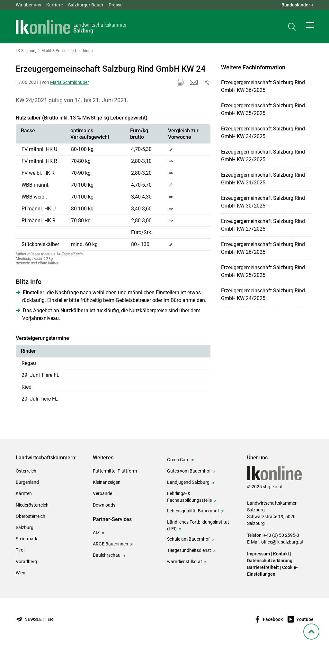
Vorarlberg (26, 561)
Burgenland (27, 482)
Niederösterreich (32, 505)
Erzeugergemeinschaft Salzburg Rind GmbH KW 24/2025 (263, 294)
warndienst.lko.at (184, 561)
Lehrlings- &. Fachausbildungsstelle (189, 497)
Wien (20, 572)
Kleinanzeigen (106, 482)
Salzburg (24, 527)
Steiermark (26, 538)
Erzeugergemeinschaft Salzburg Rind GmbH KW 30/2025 (263, 202)
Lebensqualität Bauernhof (193, 510)
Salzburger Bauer (85, 4)
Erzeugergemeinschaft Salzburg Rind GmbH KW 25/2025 (263, 271)
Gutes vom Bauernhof (189, 470)
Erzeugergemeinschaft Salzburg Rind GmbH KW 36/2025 (263, 86)
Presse (116, 4)
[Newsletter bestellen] (34, 619)
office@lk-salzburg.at (282, 541)
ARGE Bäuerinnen (110, 543)
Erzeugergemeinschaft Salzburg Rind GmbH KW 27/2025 (263, 225)
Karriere (54, 4)
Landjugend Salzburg (188, 482)
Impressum (258, 553)
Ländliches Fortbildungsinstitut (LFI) (198, 525)
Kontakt (281, 553)
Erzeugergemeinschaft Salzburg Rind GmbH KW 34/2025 (263, 132)
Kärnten (24, 493)
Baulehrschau (106, 555)
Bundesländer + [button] (297, 4)
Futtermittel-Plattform (115, 470)
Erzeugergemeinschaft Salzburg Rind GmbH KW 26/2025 (263, 248)
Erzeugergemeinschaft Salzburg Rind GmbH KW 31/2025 (263, 179)
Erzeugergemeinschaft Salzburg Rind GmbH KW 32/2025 (263, 156)
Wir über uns (28, 4)
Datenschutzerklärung (270, 560)
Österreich (26, 470)
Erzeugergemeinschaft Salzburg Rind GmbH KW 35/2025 (263, 109)
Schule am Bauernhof (188, 539)
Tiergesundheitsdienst (189, 550)
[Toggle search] (292, 28)
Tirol (20, 550)
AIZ (96, 532)
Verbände (102, 493)
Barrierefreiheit (263, 567)
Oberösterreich (30, 516)
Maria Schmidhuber (69, 82)
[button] (310, 27)
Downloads (104, 505)
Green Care (178, 459)
